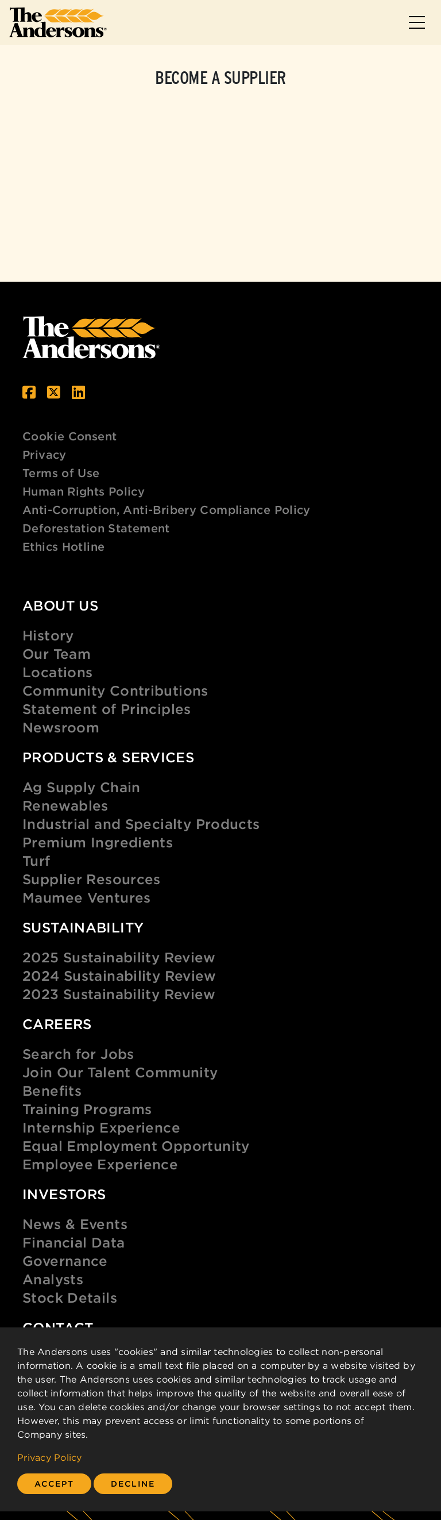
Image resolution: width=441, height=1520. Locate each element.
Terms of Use (61, 473)
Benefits (52, 1090)
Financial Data (73, 1242)
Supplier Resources (91, 879)
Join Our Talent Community (120, 1072)
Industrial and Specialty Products (141, 823)
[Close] (54, 1483)
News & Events (74, 1224)
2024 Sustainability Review (119, 975)
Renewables (65, 805)
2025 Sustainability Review (118, 957)
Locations (57, 672)
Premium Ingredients (97, 842)
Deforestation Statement (96, 528)
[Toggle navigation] (417, 22)
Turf (36, 860)
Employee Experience (100, 1164)
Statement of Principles (106, 708)
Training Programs (87, 1109)
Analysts (52, 1279)
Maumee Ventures (86, 897)
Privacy (44, 454)
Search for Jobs (78, 1053)
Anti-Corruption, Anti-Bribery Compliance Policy (166, 509)
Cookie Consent (69, 436)
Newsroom (60, 727)
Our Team (56, 653)
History (48, 635)
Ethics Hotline (63, 546)
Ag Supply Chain (81, 787)
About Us (60, 605)
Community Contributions (115, 690)
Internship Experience (101, 1127)
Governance (65, 1260)
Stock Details (69, 1297)
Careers (57, 1023)
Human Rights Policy (83, 491)
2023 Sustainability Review (118, 994)
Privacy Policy (49, 1457)
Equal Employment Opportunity (136, 1145)
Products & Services (108, 757)
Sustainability (83, 927)
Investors (64, 1194)
